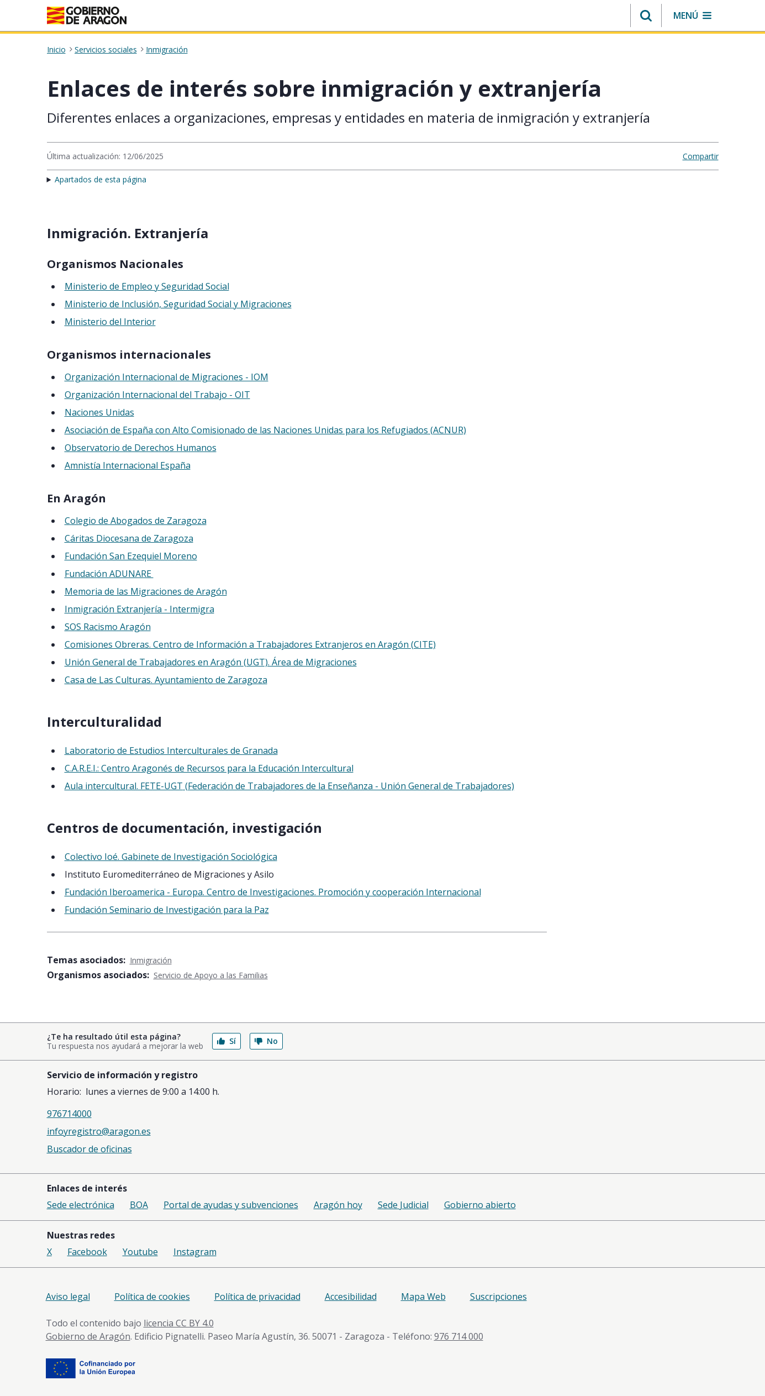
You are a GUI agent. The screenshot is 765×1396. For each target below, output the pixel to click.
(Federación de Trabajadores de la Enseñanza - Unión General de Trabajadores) (348, 786)
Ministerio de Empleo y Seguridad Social (147, 286)
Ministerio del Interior (110, 322)
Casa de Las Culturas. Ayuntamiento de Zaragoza (166, 680)
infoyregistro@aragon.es (99, 1131)
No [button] (266, 1041)
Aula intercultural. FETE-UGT (124, 786)
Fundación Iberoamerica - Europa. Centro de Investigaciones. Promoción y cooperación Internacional (273, 892)
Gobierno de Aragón (88, 1336)
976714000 (69, 1114)
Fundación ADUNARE (109, 574)
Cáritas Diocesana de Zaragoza (129, 538)
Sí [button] (226, 1041)
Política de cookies (152, 1296)
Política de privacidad (257, 1296)
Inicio (56, 50)
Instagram (195, 1252)
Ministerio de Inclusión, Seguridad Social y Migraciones (178, 304)
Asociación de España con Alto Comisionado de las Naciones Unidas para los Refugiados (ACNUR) (265, 430)
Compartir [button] (701, 156)
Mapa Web (423, 1296)
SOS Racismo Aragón (108, 627)
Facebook (87, 1252)
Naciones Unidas (99, 412)
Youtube (140, 1252)
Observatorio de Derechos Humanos (141, 448)
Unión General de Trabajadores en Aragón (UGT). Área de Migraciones (211, 662)
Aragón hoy (338, 1205)
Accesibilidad (351, 1296)
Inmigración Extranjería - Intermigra (139, 609)
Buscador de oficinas (89, 1149)
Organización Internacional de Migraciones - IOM (166, 377)
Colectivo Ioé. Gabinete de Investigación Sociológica (171, 857)
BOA (139, 1205)
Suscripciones (498, 1296)
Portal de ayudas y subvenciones (230, 1205)
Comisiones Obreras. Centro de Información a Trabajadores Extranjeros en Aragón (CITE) (250, 644)
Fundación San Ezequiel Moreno (131, 556)
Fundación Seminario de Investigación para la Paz (167, 910)
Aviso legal (68, 1296)
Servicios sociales (106, 50)
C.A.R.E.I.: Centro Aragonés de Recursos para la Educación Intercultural (209, 768)
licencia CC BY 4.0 (179, 1323)
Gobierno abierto (480, 1205)
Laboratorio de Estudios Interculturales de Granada (171, 750)
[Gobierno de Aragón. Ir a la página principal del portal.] (86, 15)
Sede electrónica (80, 1205)
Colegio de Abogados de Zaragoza (136, 521)
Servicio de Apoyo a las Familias (211, 975)
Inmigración (167, 50)
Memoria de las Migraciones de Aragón (146, 591)
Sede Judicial (403, 1205)
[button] (646, 15)
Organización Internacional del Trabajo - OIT (157, 395)
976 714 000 (458, 1336)
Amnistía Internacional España (128, 465)
